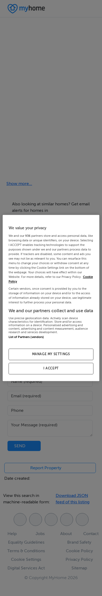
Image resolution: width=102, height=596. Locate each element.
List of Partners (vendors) (26, 337)
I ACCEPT (51, 368)
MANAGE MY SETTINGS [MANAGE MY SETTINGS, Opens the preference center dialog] (51, 354)
